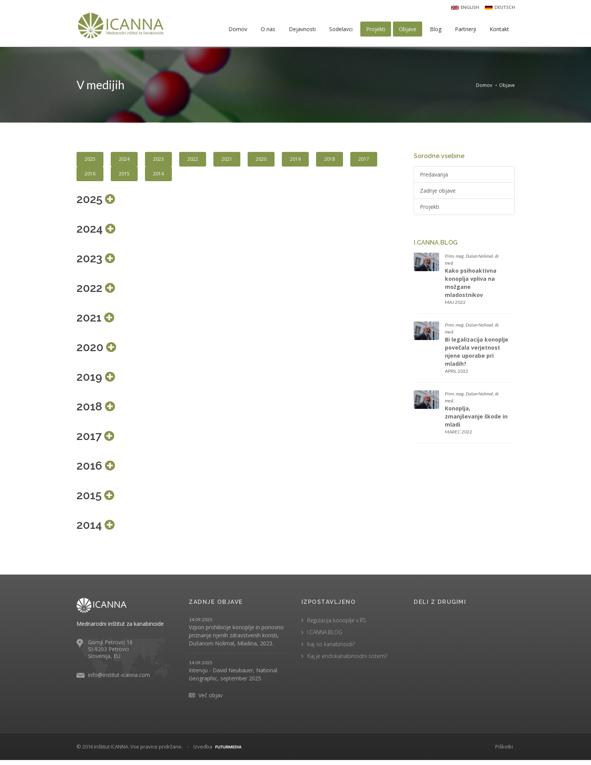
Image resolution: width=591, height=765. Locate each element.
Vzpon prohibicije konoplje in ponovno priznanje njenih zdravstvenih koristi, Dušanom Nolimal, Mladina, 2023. (236, 640)
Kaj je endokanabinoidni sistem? (347, 660)
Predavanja (434, 177)
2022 (192, 161)
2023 (158, 161)
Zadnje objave (438, 193)
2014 (158, 176)
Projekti (429, 209)
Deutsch (500, 7)
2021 (226, 161)
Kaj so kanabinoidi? (331, 648)
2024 (124, 161)
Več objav (210, 699)
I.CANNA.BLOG (324, 636)
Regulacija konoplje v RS (336, 624)
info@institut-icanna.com (119, 679)
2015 (124, 176)
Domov (484, 86)
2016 (90, 176)
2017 (363, 161)
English (466, 7)
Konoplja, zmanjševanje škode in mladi (476, 419)
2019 (295, 161)
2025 (90, 161)
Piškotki (504, 751)
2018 (329, 161)
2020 (261, 161)
